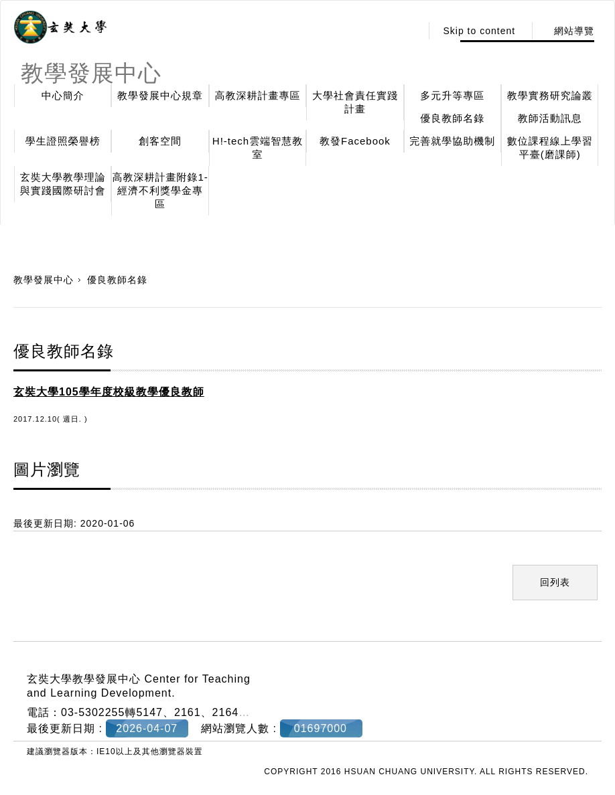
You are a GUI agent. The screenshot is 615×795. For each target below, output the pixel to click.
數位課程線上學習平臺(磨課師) (550, 147)
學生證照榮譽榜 (62, 141)
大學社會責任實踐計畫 (355, 102)
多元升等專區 (452, 95)
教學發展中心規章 (160, 95)
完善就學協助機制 (452, 141)
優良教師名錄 (452, 118)
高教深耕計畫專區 (258, 95)
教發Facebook (355, 141)
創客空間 (160, 141)
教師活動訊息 (550, 118)
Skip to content (479, 30)
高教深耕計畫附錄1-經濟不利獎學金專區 (160, 190)
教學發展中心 (43, 279)
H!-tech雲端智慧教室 (257, 147)
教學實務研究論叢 (550, 95)
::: (408, 30)
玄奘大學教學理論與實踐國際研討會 (63, 183)
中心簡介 (63, 95)
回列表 (555, 582)
